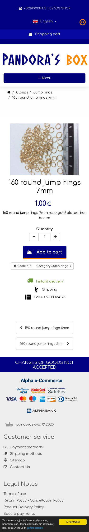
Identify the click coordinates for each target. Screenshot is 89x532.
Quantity (44, 229)
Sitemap (14, 460)
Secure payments (19, 514)
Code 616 (22, 266)
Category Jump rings (53, 266)
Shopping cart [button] (44, 34)
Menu (60, 78)
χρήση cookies (35, 528)
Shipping (49, 289)
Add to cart (44, 252)
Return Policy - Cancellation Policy (33, 500)
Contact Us (20, 467)
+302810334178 (32, 8)
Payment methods (23, 447)
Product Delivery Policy (24, 507)
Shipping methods (23, 454)
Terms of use (15, 494)
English (44, 21)
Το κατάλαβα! (73, 521)
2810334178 (56, 297)
